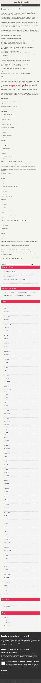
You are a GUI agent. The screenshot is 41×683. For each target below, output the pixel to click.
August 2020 (6, 488)
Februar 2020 (6, 504)
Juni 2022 (6, 429)
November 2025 (7, 319)
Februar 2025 (6, 343)
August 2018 (6, 553)
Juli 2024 (6, 362)
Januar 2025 (6, 346)
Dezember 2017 (7, 574)
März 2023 (6, 405)
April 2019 (6, 531)
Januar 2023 (6, 410)
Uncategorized (7, 606)
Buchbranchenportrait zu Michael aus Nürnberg (26, 292)
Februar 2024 (6, 375)
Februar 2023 (6, 408)
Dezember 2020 (7, 477)
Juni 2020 (6, 494)
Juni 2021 (6, 461)
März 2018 (6, 566)
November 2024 (7, 351)
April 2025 (6, 338)
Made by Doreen (25, 85)
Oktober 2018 (6, 547)
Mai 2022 (6, 432)
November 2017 (7, 577)
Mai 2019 (6, 528)
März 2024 (6, 373)
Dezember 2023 (7, 381)
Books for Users (15, 86)
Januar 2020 (6, 507)
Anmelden (6, 617)
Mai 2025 (6, 335)
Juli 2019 (6, 523)
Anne (5, 295)
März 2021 (6, 469)
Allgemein (6, 604)
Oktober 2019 (6, 515)
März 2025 (6, 340)
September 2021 (7, 453)
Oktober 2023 (6, 386)
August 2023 (6, 391)
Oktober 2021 (6, 451)
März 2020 (6, 502)
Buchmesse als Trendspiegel (9, 276)
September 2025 (7, 324)
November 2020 (7, 480)
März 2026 (6, 308)
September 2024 (7, 357)
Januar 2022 (6, 442)
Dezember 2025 (7, 316)
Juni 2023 (6, 397)
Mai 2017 (6, 593)
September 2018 (7, 550)
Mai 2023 (6, 400)
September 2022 (7, 421)
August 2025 (6, 327)
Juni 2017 (6, 590)
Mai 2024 (6, 367)
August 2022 (6, 424)
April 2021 (6, 467)
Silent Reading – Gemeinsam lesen (11, 271)
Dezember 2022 (7, 413)
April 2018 (6, 563)
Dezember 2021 (7, 445)
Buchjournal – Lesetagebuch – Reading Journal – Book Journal (16, 282)
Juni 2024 (6, 365)
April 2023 (6, 402)
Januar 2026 (6, 314)
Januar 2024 (6, 378)
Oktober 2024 (6, 354)
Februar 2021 (6, 472)
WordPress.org (7, 625)
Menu (20, 5)
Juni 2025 (6, 332)
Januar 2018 (6, 571)
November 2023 (7, 383)
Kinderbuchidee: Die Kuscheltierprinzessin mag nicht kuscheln (20, 295)
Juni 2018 (6, 558)
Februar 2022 (6, 440)
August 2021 (6, 456)
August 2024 (6, 359)
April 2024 (6, 370)
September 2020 (7, 485)
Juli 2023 (6, 394)
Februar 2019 (6, 536)
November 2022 (7, 416)
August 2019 (6, 520)
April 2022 (6, 434)
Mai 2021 (6, 464)
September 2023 (7, 389)
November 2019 (7, 512)
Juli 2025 (6, 330)
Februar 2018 (6, 569)
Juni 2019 (6, 526)
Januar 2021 (6, 475)
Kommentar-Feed (7, 622)
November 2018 (7, 545)
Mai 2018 (6, 561)
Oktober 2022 (6, 418)
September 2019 (7, 518)
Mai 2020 (6, 496)
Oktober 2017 (6, 579)
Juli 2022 (6, 426)
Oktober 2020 (6, 483)
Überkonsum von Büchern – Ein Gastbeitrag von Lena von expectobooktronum (19, 274)
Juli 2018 (6, 555)
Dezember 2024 (7, 348)
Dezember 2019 (7, 510)
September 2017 (7, 582)
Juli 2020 (6, 491)
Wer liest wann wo (12, 85)
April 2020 (6, 499)
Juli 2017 (6, 587)
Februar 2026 (6, 311)
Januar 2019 (6, 539)
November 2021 (7, 448)
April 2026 (6, 306)
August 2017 (6, 585)
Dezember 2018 (7, 542)
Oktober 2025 (6, 322)
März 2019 (6, 534)
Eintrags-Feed (7, 620)
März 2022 (6, 437)
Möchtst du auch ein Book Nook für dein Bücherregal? (14, 279)
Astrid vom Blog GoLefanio (9, 292)
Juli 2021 (6, 459)
